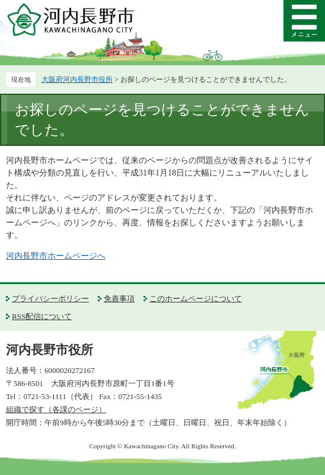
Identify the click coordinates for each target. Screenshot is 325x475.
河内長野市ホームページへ (56, 255)
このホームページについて (195, 298)
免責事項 (119, 298)
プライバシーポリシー (50, 298)
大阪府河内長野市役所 (77, 79)
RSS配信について (42, 316)
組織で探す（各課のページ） (56, 409)
